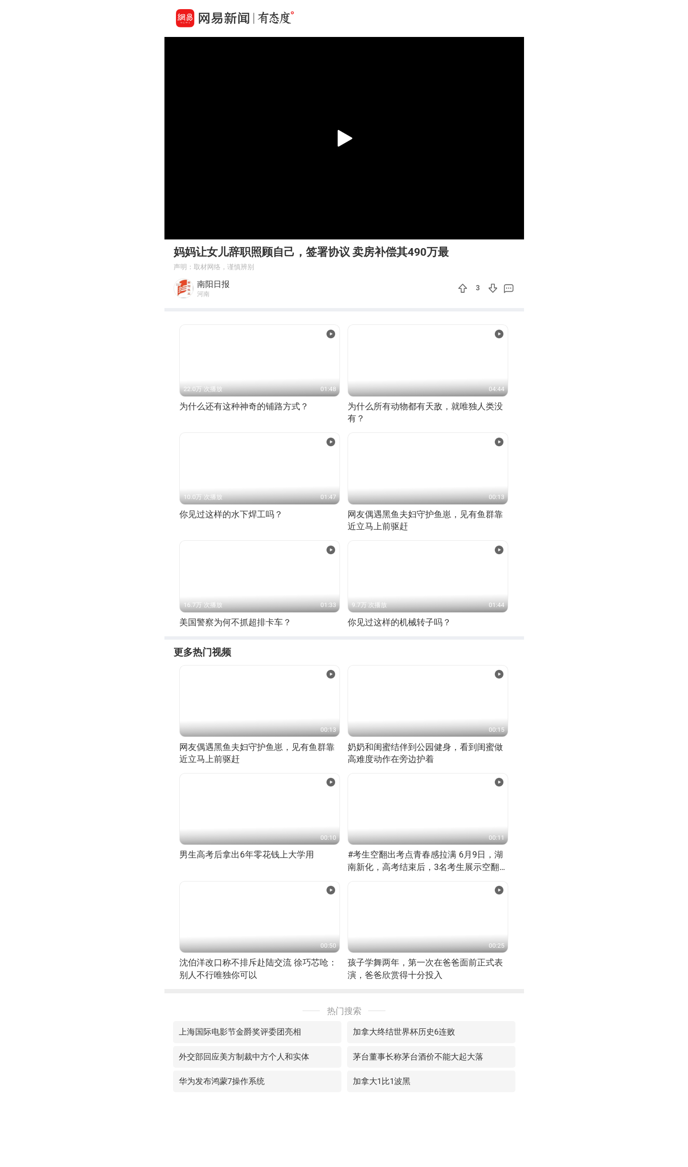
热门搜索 (344, 1011)
